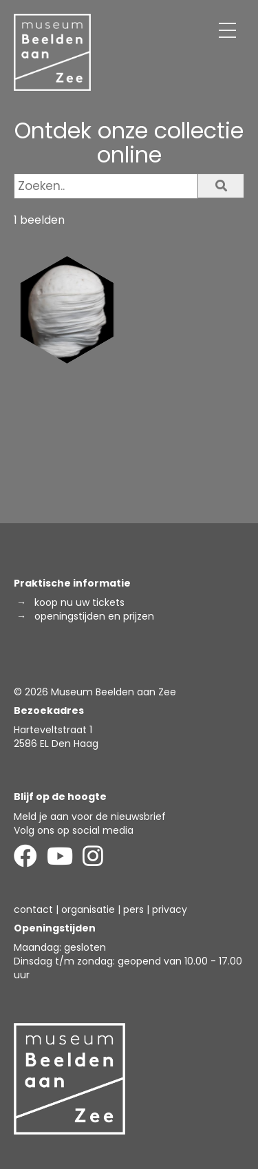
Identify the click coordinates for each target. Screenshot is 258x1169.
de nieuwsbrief (131, 816)
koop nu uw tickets (79, 602)
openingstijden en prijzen (94, 616)
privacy (169, 909)
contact (33, 909)
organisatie (88, 909)
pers (133, 909)
